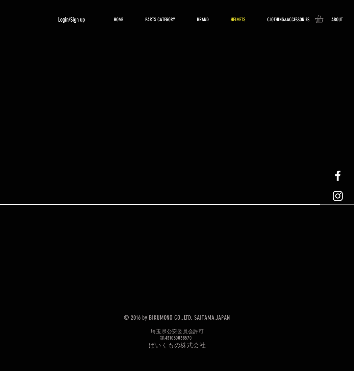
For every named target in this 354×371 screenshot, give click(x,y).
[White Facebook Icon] (338, 175)
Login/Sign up (71, 19)
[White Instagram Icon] (338, 196)
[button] (324, 19)
